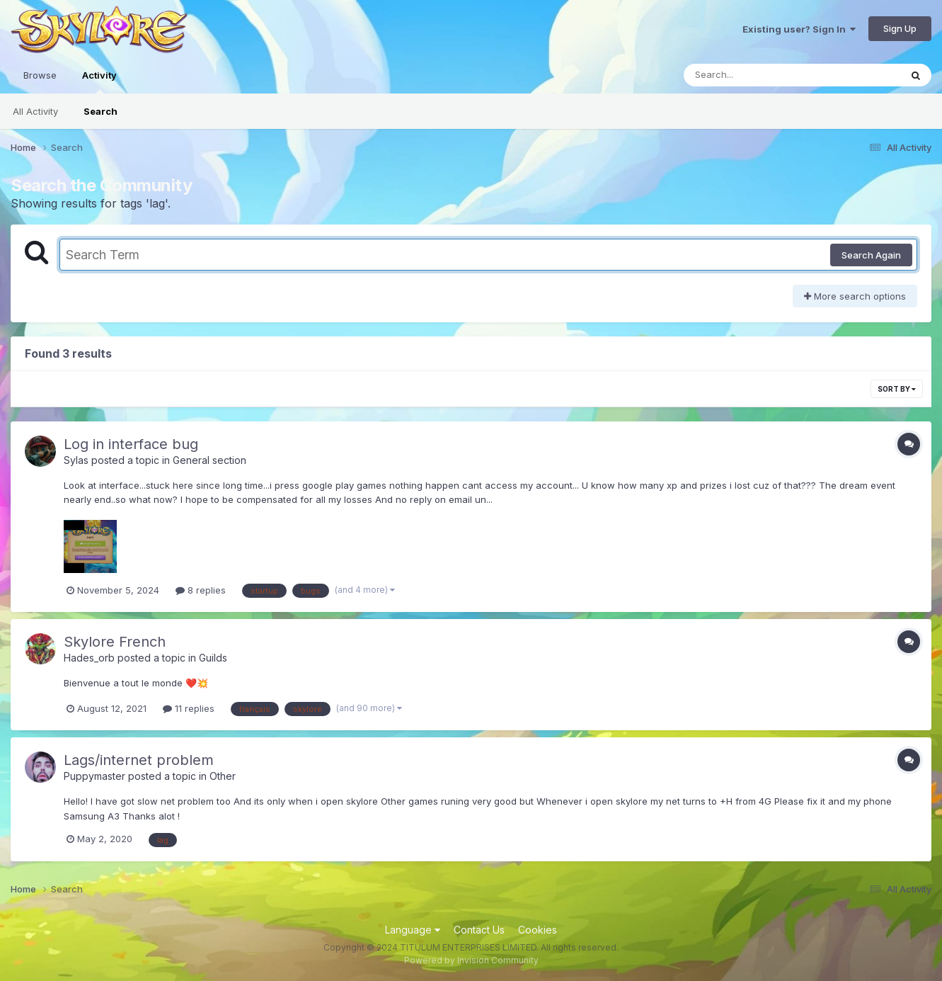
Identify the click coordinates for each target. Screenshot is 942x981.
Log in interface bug (131, 444)
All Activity (35, 111)
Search (100, 111)
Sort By (897, 389)
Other (222, 776)
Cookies (537, 930)
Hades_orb (89, 658)
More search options (855, 296)
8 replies (201, 590)
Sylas (76, 460)
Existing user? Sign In (799, 29)
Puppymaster (94, 776)
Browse (40, 75)
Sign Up (900, 28)
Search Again (871, 255)
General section (209, 460)
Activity (99, 81)
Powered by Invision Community (471, 960)
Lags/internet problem (139, 760)
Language (412, 930)
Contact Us (479, 930)
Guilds (213, 658)
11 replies (188, 708)
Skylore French (115, 641)
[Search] (753, 75)
